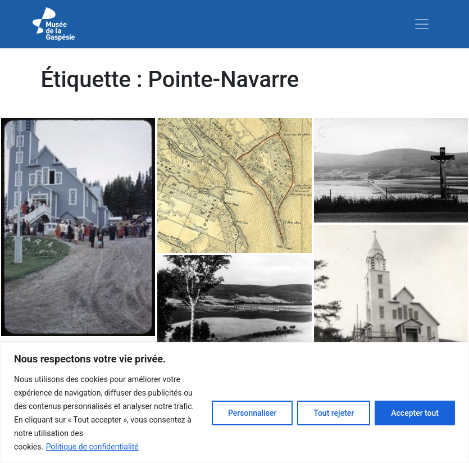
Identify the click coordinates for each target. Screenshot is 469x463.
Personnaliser (252, 412)
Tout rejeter (333, 412)
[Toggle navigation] (422, 24)
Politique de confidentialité (92, 446)
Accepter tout (415, 412)
